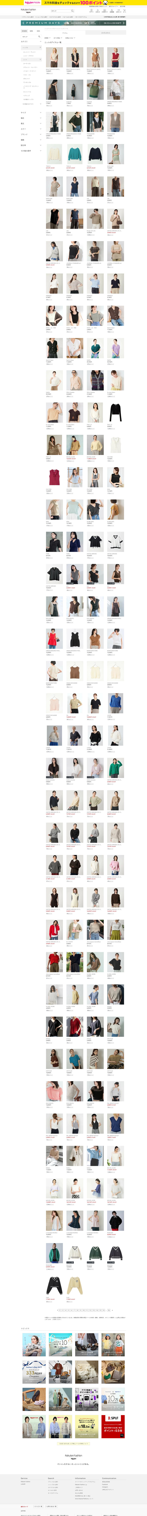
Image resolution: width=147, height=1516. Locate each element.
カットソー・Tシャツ (29, 52)
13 (93, 1298)
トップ (46, 28)
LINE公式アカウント (108, 1477)
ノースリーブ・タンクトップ (31, 87)
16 (103, 1298)
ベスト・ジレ (27, 75)
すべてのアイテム (53, 1481)
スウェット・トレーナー (30, 67)
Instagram (105, 1475)
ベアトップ (26, 95)
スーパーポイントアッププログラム (85, 1470)
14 (97, 1298)
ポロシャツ (26, 78)
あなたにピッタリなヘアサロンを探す (31, 1503)
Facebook (105, 1472)
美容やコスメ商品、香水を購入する (59, 1503)
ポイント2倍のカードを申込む (84, 1503)
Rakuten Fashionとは (81, 1472)
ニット (25, 59)
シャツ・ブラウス (28, 56)
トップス (25, 47)
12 (90, 1298)
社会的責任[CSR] (42, 1511)
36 (109, 1298)
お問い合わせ (79, 1478)
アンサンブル (27, 82)
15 (100, 1298)
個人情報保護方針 (31, 1511)
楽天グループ (113, 6)
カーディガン (27, 63)
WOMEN (24, 31)
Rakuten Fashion (25, 1469)
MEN (31, 31)
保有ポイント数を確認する (110, 1503)
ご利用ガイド (79, 1475)
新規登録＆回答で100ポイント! (98, 6)
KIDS (38, 31)
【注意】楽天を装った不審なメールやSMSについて (73, 1431)
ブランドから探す (53, 1470)
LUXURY (23, 1472)
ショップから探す (53, 1472)
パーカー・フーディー (29, 71)
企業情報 (23, 1511)
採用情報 (50, 1511)
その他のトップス (28, 99)
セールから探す (52, 1478)
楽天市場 (122, 6)
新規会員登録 (106, 1470)
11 (87, 1298)
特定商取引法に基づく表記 (82, 1484)
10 (83, 1298)
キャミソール (27, 92)
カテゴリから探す (53, 1475)
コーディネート (105, 32)
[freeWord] (31, 37)
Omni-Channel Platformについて (84, 1487)
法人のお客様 (79, 1481)
